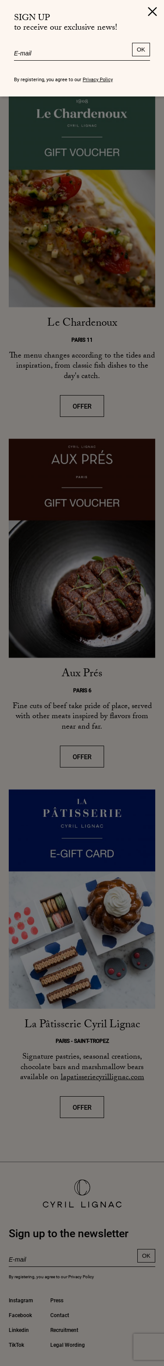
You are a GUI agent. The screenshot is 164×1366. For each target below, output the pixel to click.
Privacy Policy (98, 79)
